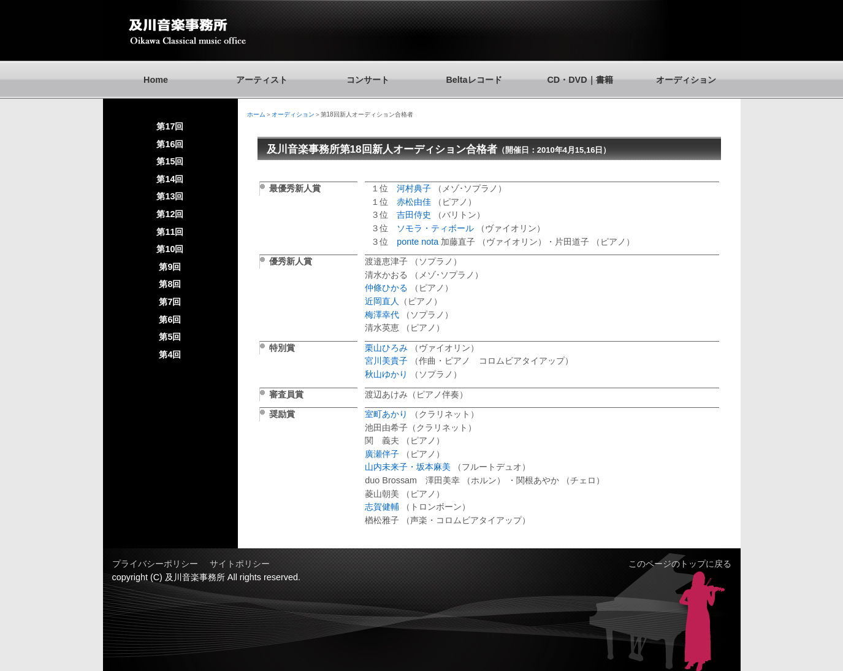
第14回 (169, 179)
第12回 (169, 214)
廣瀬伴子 (382, 454)
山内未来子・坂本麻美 (409, 467)
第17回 (169, 126)
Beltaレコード (474, 80)
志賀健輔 (382, 507)
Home (155, 80)
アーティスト (262, 80)
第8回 (170, 284)
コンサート (367, 80)
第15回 (169, 161)
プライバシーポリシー (155, 564)
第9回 (170, 267)
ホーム (256, 114)
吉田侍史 (415, 215)
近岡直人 (382, 301)
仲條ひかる (386, 288)
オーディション (686, 80)
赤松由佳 (414, 202)
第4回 (170, 354)
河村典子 (414, 188)
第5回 (170, 337)
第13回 (169, 196)
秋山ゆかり (386, 374)
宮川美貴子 (386, 361)
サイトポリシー (240, 564)
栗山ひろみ (386, 348)
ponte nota (417, 242)
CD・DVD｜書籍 (579, 80)
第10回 (169, 249)
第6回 (170, 319)
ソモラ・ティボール (436, 228)
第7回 (170, 302)
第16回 (169, 144)
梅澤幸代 (382, 315)
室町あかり (386, 414)
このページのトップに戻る (679, 564)
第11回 (169, 232)
